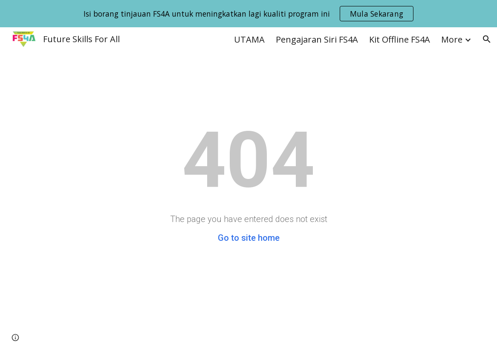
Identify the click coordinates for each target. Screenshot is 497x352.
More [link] (451, 39)
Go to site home (249, 238)
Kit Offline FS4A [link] (399, 39)
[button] (487, 39)
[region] (248, 13)
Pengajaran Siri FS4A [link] (317, 39)
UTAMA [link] (249, 39)
